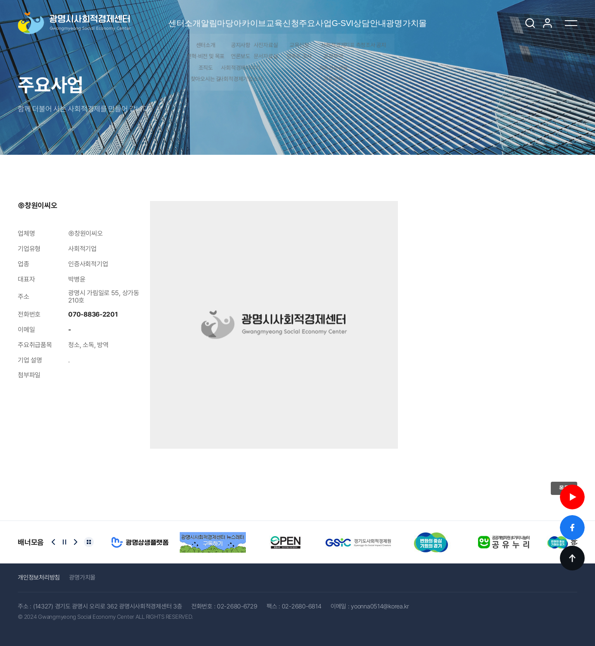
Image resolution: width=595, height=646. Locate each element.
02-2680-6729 (237, 606)
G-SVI (377, 23)
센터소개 (108, 17)
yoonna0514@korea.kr (380, 606)
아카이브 (219, 17)
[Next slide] (76, 542)
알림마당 (164, 17)
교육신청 (275, 17)
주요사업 (331, 17)
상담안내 (423, 17)
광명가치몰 (482, 17)
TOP (572, 558)
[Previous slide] (53, 542)
